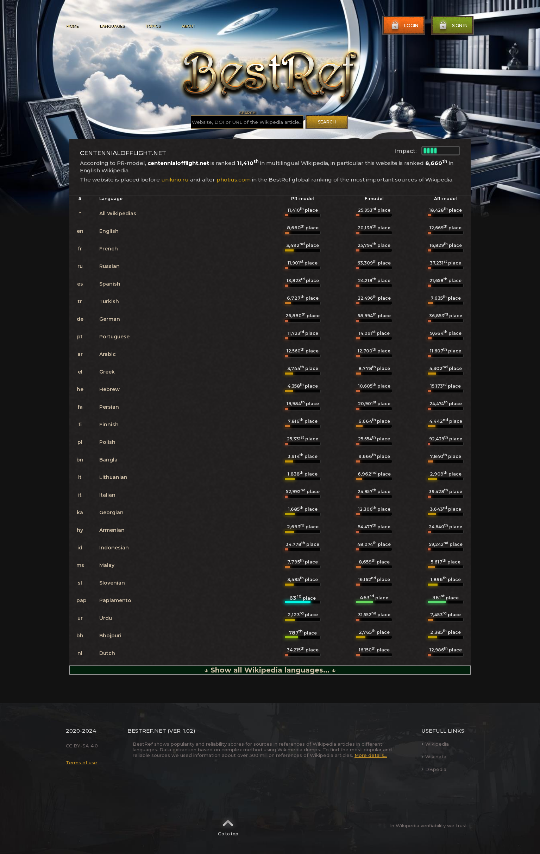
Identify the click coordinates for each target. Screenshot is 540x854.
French (108, 249)
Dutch (107, 653)
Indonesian (114, 547)
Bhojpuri (110, 635)
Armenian (112, 530)
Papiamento (115, 600)
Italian (107, 495)
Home (72, 26)
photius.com (233, 179)
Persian (109, 407)
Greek (107, 372)
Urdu (105, 618)
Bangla (108, 460)
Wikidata (433, 756)
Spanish (109, 284)
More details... (370, 755)
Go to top (228, 825)
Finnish (109, 424)
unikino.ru (175, 179)
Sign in (452, 25)
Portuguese (114, 336)
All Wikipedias (117, 213)
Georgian (111, 512)
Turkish (109, 301)
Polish (107, 442)
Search (327, 122)
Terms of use (81, 762)
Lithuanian (113, 477)
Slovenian (112, 583)
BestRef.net (146, 730)
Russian (109, 266)
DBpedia (433, 769)
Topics (152, 26)
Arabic (107, 354)
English (109, 231)
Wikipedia (435, 744)
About (188, 26)
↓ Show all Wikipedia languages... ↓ (270, 670)
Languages (111, 26)
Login (404, 25)
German (109, 319)
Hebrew (109, 389)
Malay (106, 565)
